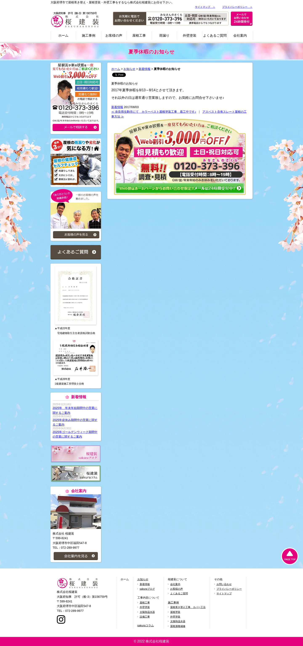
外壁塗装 (189, 35)
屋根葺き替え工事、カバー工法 (188, 607)
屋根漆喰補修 (177, 626)
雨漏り (164, 35)
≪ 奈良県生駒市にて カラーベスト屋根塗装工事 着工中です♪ (153, 111)
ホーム (63, 35)
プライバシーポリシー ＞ (237, 6)
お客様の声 (113, 35)
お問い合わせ (224, 584)
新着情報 (144, 69)
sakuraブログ (147, 588)
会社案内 (240, 35)
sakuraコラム (145, 625)
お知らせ (129, 69)
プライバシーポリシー (229, 588)
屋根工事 (139, 35)
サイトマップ (224, 593)
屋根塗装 (175, 612)
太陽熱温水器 (147, 612)
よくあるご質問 (215, 35)
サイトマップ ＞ (205, 6)
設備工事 (145, 616)
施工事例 (88, 35)
